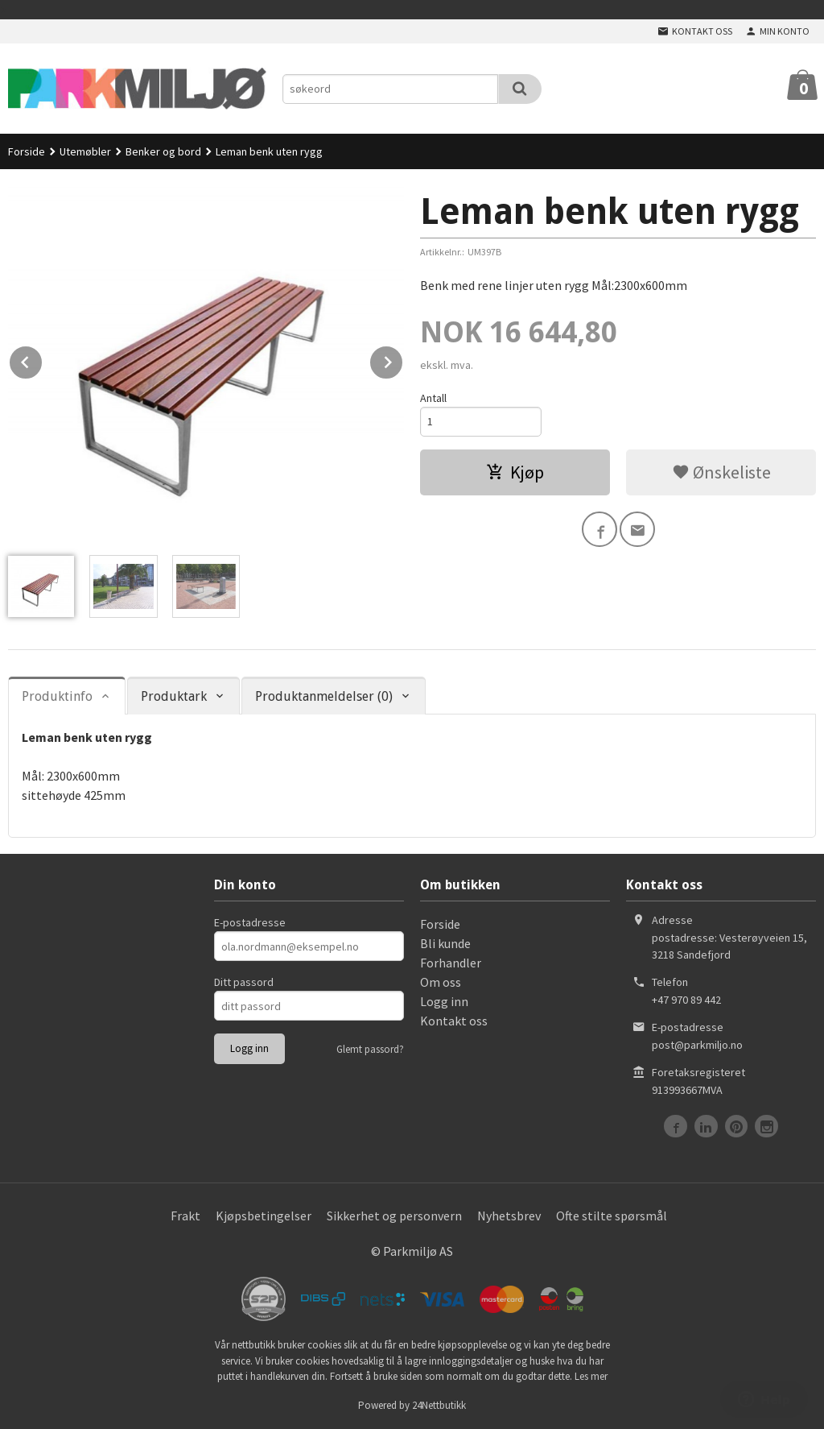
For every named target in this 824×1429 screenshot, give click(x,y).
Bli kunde (445, 943)
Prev (42, 359)
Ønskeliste (721, 472)
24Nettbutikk (439, 1405)
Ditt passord (244, 982)
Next (403, 359)
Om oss (440, 982)
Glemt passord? (370, 1049)
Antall (433, 398)
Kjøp (515, 472)
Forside (26, 151)
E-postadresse (250, 922)
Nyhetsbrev (509, 1215)
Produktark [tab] (174, 696)
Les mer (591, 1376)
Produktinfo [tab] (57, 696)
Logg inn (444, 1001)
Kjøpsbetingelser (263, 1215)
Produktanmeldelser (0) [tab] (324, 696)
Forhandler (450, 963)
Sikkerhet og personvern (394, 1215)
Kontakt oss (454, 1021)
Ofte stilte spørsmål (611, 1215)
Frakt (185, 1215)
